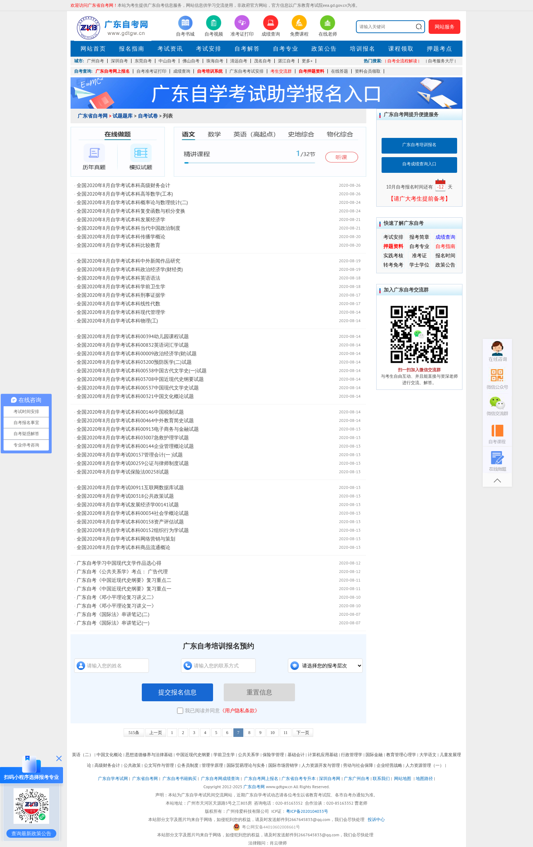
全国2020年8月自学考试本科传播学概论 (121, 236)
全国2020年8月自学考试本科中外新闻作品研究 (128, 261)
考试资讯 (170, 48)
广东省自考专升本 (298, 778)
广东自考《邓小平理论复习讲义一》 (116, 606)
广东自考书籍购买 (179, 778)
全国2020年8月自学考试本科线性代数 (118, 303)
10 (272, 732)
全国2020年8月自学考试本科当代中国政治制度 (128, 228)
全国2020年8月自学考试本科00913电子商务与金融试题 (137, 429)
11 (286, 732)
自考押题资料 (311, 71)
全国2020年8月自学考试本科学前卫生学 (121, 286)
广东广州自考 (356, 778)
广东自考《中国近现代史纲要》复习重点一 (124, 588)
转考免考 (393, 265)
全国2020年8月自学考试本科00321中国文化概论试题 (135, 396)
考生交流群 (281, 71)
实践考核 (393, 255)
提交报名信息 (177, 692)
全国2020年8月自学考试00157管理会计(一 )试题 (130, 454)
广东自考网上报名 (112, 71)
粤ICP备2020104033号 (307, 811)
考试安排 (209, 48)
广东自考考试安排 (246, 71)
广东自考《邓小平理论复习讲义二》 (116, 597)
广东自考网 (254, 786)
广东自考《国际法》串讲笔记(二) (113, 614)
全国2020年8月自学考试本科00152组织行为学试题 (132, 530)
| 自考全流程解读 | (402, 60)
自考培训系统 (210, 71)
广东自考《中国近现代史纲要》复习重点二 (124, 580)
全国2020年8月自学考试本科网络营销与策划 (126, 539)
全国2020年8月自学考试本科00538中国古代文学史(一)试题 (141, 370)
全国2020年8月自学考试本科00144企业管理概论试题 (135, 446)
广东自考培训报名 (419, 144)
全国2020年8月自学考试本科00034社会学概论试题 (132, 513)
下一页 (302, 732)
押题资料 (393, 246)
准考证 (419, 255)
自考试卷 (148, 116)
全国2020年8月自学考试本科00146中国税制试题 (130, 412)
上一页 (155, 732)
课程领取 (401, 48)
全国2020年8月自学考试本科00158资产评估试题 (130, 521)
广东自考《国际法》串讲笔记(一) (113, 623)
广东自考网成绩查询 (220, 778)
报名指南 (132, 48)
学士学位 (419, 265)
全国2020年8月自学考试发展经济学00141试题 (127, 504)
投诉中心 (376, 819)
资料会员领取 (368, 71)
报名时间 (445, 255)
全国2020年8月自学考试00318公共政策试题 (125, 496)
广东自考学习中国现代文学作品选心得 (119, 563)
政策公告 (324, 48)
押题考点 (439, 48)
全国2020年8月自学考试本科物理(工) (117, 320)
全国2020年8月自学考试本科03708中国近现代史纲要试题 (140, 379)
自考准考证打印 (151, 71)
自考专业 (286, 48)
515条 (134, 732)
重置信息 (259, 692)
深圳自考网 (329, 778)
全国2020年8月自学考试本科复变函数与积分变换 (131, 211)
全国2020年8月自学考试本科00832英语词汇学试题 (132, 345)
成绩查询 (181, 71)
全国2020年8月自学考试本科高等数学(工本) (125, 194)
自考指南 (445, 246)
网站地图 (402, 778)
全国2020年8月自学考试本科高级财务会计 (123, 185)
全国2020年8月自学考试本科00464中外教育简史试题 (135, 420)
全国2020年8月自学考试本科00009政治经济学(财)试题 (136, 353)
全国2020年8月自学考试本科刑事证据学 (121, 295)
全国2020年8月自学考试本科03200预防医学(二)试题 (134, 362)
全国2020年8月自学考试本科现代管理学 (121, 312)
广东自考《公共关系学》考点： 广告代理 (122, 571)
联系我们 (381, 778)
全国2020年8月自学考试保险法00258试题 (123, 472)
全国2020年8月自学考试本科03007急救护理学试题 (132, 437)
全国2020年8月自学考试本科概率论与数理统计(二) (132, 202)
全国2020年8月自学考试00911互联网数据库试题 (130, 487)
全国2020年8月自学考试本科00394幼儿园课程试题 (132, 336)
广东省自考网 (93, 116)
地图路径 (425, 778)
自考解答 (247, 48)
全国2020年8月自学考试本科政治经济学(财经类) (130, 269)
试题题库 (123, 116)
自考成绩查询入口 (419, 163)
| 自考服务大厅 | (441, 60)
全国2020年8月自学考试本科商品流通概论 (123, 547)
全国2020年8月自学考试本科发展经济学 (121, 219)
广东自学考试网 (113, 778)
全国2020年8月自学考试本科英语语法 (118, 278)
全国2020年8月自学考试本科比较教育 (118, 245)
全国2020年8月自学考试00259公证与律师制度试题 (132, 463)
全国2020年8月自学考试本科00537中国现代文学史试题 (137, 387)
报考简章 (419, 237)
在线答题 (339, 71)
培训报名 (363, 48)
